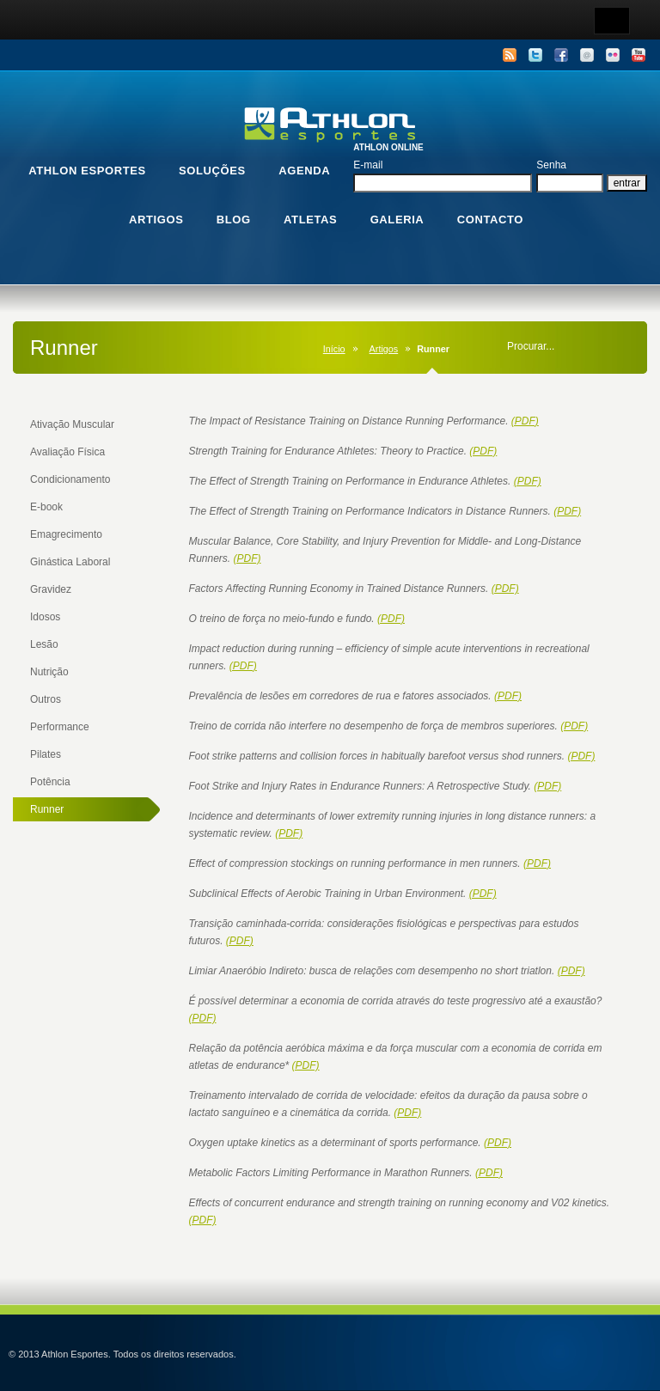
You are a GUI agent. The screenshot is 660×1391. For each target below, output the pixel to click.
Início (334, 349)
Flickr (613, 55)
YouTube (638, 55)
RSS (509, 55)
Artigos (384, 349)
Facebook (561, 55)
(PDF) (525, 421)
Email (587, 55)
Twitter (535, 55)
